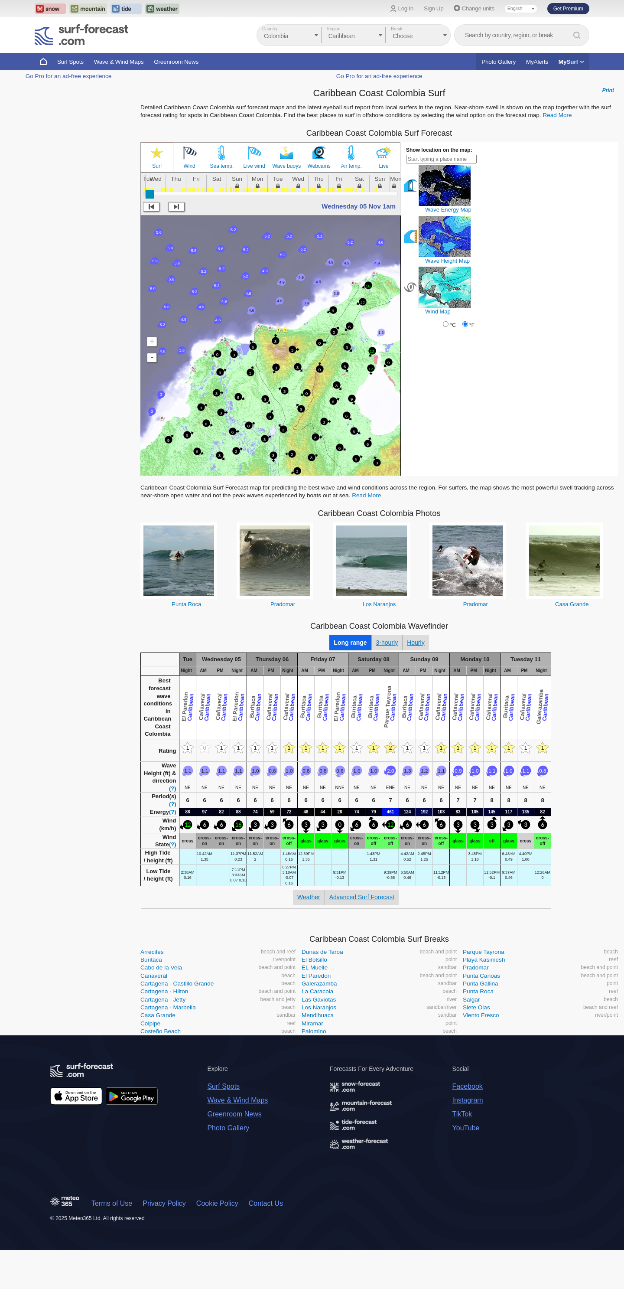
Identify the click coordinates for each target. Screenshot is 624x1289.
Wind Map (438, 311)
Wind (189, 166)
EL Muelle (315, 967)
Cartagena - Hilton (164, 991)
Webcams (319, 166)
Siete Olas (476, 1007)
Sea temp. (222, 166)
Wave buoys (287, 166)
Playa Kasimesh (484, 959)
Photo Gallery (498, 62)
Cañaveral (153, 975)
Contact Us (266, 1203)
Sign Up (434, 8)
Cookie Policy (217, 1203)
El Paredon (316, 975)
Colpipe (150, 1023)
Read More (557, 115)
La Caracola (317, 991)
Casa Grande (571, 604)
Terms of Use (111, 1203)
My (571, 61)
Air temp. (351, 166)
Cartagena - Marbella (168, 1007)
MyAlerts (537, 62)
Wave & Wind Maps (119, 62)
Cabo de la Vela (161, 967)
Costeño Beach (160, 1031)
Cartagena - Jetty (162, 999)
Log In (405, 8)
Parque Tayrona (483, 952)
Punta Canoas (481, 975)
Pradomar (282, 604)
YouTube (466, 1128)
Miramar (312, 1023)
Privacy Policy (164, 1203)
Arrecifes (152, 952)
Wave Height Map (447, 261)
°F (471, 325)
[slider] (150, 194)
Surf (157, 166)
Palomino (314, 1031)
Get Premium (568, 9)
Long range (350, 642)
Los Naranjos (379, 604)
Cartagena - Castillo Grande (177, 983)
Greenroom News (176, 62)
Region (334, 28)
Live (384, 166)
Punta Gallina (480, 983)
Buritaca (151, 959)
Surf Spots (70, 62)
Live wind (254, 166)
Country (269, 28)
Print (608, 90)
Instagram (467, 1100)
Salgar (471, 999)
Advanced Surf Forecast (361, 897)
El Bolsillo (314, 959)
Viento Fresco (481, 1015)
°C (452, 325)
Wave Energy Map (448, 209)
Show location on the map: (439, 150)
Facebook (467, 1086)
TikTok (462, 1114)
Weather (308, 897)
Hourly (415, 642)
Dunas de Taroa (322, 952)
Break (396, 28)
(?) (172, 788)
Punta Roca (186, 604)
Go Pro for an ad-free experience (69, 76)
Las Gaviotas (319, 999)
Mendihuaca (318, 1015)
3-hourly (387, 642)
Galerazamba (319, 983)
